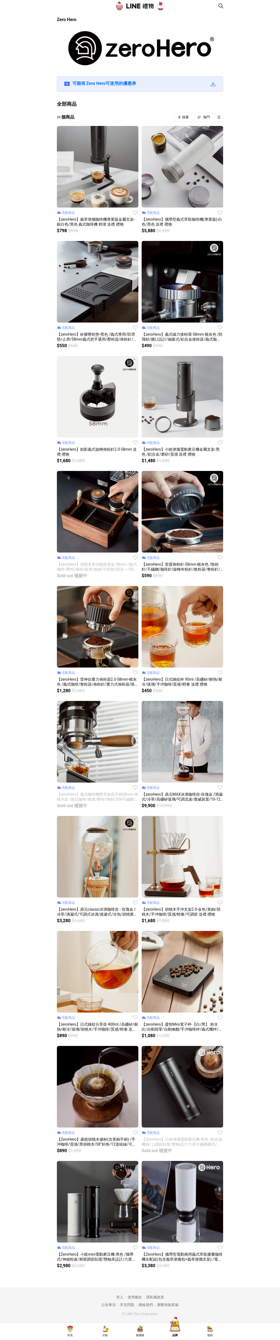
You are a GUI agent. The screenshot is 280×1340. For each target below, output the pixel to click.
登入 (119, 1297)
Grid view (218, 117)
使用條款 (135, 1297)
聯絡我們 (146, 1305)
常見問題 (127, 1305)
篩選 (185, 117)
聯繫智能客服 (168, 1305)
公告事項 (108, 1305)
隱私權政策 (155, 1297)
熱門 (206, 117)
